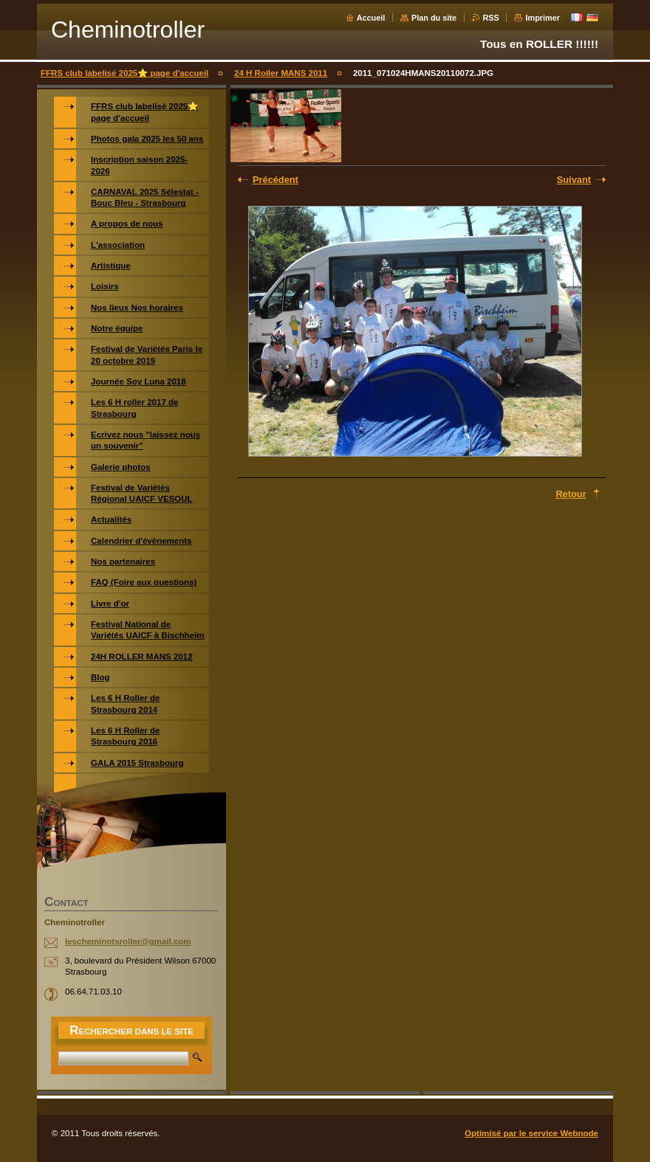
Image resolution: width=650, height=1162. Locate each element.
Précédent (275, 179)
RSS (491, 17)
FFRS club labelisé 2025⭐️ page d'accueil (124, 73)
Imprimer (542, 17)
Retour (570, 493)
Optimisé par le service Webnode (531, 1133)
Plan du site (433, 17)
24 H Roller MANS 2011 (280, 73)
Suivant (574, 179)
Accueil (371, 17)
